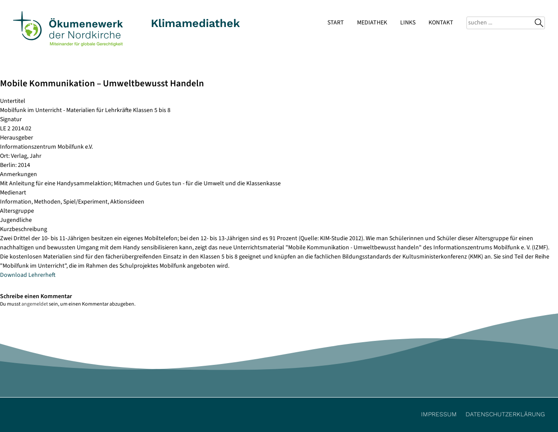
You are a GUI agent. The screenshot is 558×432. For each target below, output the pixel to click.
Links (407, 22)
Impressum (439, 414)
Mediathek (372, 22)
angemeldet (34, 304)
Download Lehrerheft (27, 275)
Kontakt (441, 22)
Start (335, 22)
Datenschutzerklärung (505, 414)
